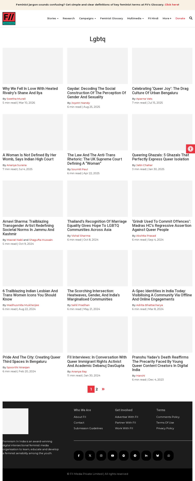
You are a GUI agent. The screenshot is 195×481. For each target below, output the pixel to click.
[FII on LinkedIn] (146, 456)
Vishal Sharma (80, 235)
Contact (79, 422)
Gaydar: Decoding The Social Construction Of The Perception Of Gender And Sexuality (96, 92)
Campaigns (87, 18)
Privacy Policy (165, 428)
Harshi (140, 375)
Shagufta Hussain (41, 239)
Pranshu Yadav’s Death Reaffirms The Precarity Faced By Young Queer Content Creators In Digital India (160, 363)
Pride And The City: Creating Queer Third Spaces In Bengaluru (32, 359)
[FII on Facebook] (79, 456)
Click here (171, 4)
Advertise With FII (126, 417)
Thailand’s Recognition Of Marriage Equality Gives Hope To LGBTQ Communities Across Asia (97, 225)
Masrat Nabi (15, 239)
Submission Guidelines (88, 428)
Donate (180, 18)
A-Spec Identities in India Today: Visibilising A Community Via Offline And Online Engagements (162, 295)
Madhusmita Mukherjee (23, 305)
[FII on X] (90, 456)
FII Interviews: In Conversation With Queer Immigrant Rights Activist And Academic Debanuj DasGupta (97, 361)
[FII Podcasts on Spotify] (124, 456)
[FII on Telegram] (135, 456)
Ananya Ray (79, 371)
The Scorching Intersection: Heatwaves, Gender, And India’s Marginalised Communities (93, 295)
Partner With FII (125, 422)
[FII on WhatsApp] (169, 456)
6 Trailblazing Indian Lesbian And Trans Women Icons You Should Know (30, 295)
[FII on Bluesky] (157, 456)
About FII (80, 417)
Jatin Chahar (144, 165)
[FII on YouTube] (112, 456)
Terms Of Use (165, 422)
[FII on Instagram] (101, 456)
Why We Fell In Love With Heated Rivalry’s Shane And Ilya (30, 90)
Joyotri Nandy (80, 102)
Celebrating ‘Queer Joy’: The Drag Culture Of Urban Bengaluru (160, 90)
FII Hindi (153, 18)
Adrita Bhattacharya (149, 305)
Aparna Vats (144, 98)
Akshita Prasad (146, 235)
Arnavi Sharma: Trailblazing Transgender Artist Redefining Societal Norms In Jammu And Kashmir (28, 227)
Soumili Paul (79, 169)
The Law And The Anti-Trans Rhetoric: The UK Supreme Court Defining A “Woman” (94, 159)
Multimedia (135, 18)
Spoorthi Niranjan (18, 367)
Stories (52, 18)
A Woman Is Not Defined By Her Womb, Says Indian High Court (29, 157)
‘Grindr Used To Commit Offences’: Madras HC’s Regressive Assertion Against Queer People (161, 225)
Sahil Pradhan (80, 305)
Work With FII (124, 428)
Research (69, 18)
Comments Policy (168, 417)
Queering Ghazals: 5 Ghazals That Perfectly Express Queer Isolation (160, 157)
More (166, 18)
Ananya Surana (16, 165)
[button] (190, 148)
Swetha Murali (16, 98)
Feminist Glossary (111, 18)
